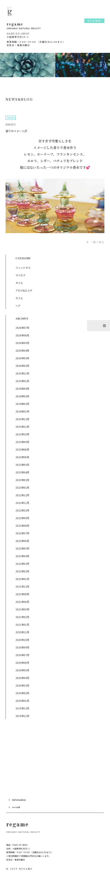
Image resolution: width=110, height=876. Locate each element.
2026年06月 (22, 335)
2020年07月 (22, 655)
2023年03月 (22, 480)
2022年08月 (22, 525)
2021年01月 (22, 624)
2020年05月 (22, 670)
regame (55, 26)
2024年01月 (22, 411)
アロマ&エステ (24, 290)
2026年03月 (22, 358)
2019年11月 (22, 716)
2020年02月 (22, 693)
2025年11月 (22, 373)
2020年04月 (22, 678)
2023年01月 (22, 487)
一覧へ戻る (98, 242)
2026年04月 (22, 350)
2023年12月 (22, 419)
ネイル (19, 283)
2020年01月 (22, 700)
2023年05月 (22, 464)
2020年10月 (22, 639)
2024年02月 (22, 403)
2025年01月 (22, 381)
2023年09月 (22, 442)
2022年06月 (22, 541)
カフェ (19, 298)
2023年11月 (22, 426)
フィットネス (23, 267)
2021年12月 (22, 586)
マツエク (20, 275)
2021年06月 (22, 601)
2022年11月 (22, 502)
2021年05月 (22, 609)
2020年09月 (22, 647)
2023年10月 (22, 434)
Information (19, 800)
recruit (16, 807)
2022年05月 (22, 548)
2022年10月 (22, 510)
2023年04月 (22, 472)
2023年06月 (22, 457)
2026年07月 (22, 327)
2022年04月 (22, 556)
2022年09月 (22, 518)
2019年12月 (22, 708)
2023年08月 (22, 449)
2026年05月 (22, 343)
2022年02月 (22, 571)
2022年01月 (22, 579)
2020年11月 (22, 632)
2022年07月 (22, 533)
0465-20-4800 (18, 33)
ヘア (18, 305)
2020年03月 (22, 685)
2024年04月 (22, 388)
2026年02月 (22, 365)
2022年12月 (22, 495)
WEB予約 (94, 20)
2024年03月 (22, 396)
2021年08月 (22, 594)
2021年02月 (22, 617)
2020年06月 (22, 662)
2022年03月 (22, 563)
